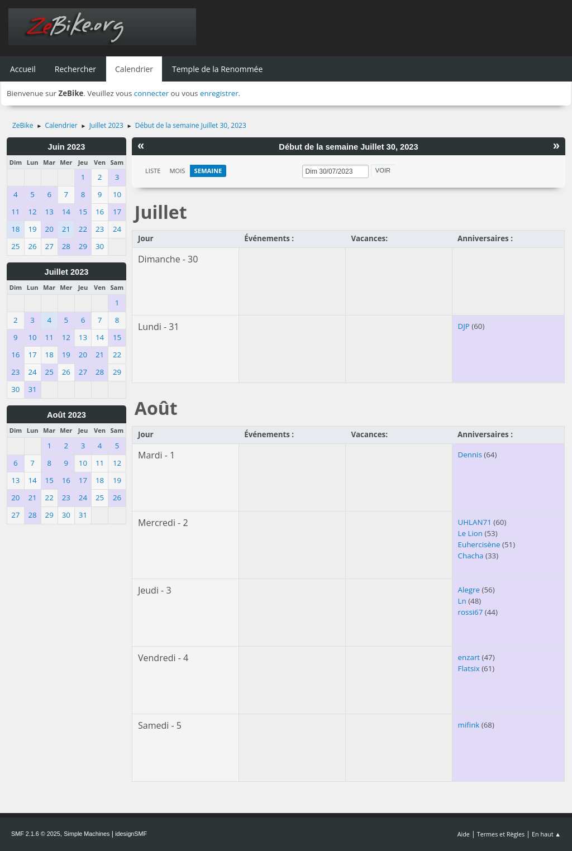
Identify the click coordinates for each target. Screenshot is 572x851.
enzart (469, 657)
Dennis (470, 455)
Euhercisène (479, 544)
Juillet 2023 (66, 271)
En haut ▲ (546, 834)
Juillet (161, 212)
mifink (469, 725)
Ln (462, 601)
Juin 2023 (66, 146)
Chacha (471, 556)
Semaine (208, 170)
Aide (463, 834)
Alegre (469, 590)
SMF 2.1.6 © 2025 (35, 833)
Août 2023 (66, 414)
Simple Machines (86, 833)
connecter (151, 93)
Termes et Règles (501, 834)
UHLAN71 (475, 522)
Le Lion (470, 533)
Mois (177, 170)
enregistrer (219, 93)
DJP (464, 326)
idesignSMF (131, 833)
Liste (152, 170)
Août (156, 408)
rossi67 (470, 612)
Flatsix (469, 668)
